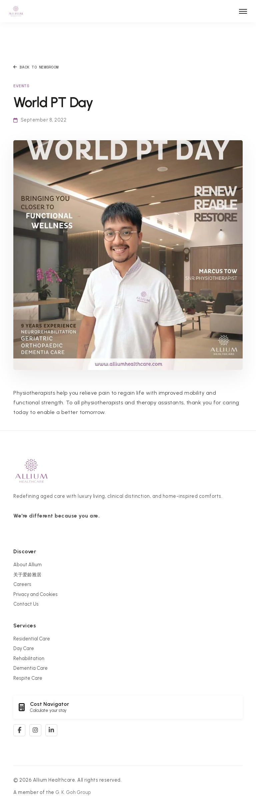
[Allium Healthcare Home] (16, 11)
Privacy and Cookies (35, 594)
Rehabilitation (28, 658)
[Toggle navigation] (243, 11)
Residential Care (31, 639)
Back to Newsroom (35, 67)
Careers (22, 584)
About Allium (27, 565)
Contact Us (26, 604)
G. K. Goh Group (73, 792)
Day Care (23, 648)
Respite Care (27, 678)
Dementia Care (30, 668)
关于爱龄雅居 (27, 575)
